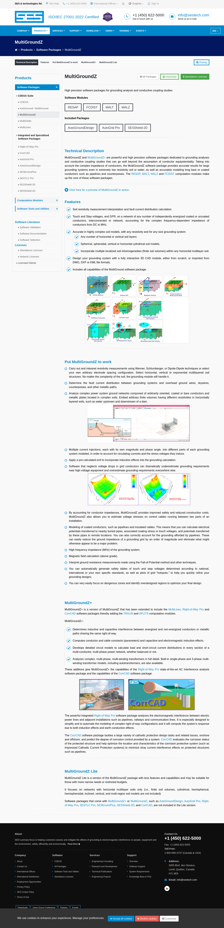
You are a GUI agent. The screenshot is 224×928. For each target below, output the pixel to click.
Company (22, 31)
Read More (74, 844)
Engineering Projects (101, 877)
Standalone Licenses (31, 250)
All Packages (148, 76)
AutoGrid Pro (27, 159)
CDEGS (24, 102)
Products (40, 31)
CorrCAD (25, 153)
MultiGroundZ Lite (108, 62)
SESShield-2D (27, 190)
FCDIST (91, 107)
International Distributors (28, 877)
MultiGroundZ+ (88, 62)
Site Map (52, 3)
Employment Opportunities (29, 882)
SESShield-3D (27, 184)
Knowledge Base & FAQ (140, 877)
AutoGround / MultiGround (34, 108)
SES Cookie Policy (25, 892)
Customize (169, 918)
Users (108, 31)
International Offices (104, 3)
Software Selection (30, 240)
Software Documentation (33, 233)
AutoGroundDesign (30, 165)
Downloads (23, 908)
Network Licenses (29, 256)
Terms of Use (23, 897)
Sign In (153, 3)
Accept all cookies (121, 918)
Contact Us (22, 866)
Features (45, 62)
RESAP (73, 107)
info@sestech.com (193, 15)
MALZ (126, 107)
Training (124, 31)
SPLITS (143, 613)
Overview (133, 861)
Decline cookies (147, 918)
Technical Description (26, 62)
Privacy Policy (23, 887)
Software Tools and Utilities (66, 871)
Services (57, 31)
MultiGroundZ (28, 114)
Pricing (201, 62)
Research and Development (104, 866)
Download (92, 31)
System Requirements (139, 871)
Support (75, 31)
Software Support (137, 866)
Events (140, 31)
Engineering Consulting (102, 861)
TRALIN (128, 613)
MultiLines (25, 127)
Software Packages (48, 49)
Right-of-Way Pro (29, 146)
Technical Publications (102, 871)
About (19, 861)
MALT (110, 107)
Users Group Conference (44, 908)
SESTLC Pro (27, 178)
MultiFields (26, 121)
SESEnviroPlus (28, 172)
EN (215, 30)
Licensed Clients (27, 263)
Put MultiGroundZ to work (65, 62)
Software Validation (30, 227)
